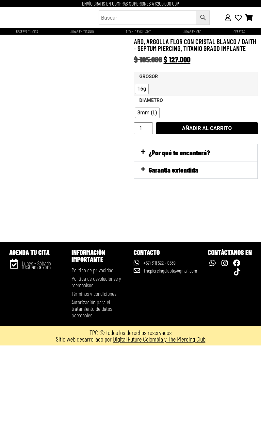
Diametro (151, 100)
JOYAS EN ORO (192, 31)
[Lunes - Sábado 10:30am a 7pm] (14, 354)
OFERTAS (239, 31)
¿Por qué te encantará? (179, 152)
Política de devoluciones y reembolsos (96, 372)
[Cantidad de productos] (143, 128)
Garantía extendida (173, 170)
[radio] (142, 89)
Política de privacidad (92, 360)
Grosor (148, 77)
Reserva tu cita (27, 31)
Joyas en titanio (82, 31)
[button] (196, 152)
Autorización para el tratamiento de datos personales (92, 399)
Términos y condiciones (94, 384)
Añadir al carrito (207, 128)
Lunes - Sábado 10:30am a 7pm (36, 355)
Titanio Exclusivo (138, 31)
